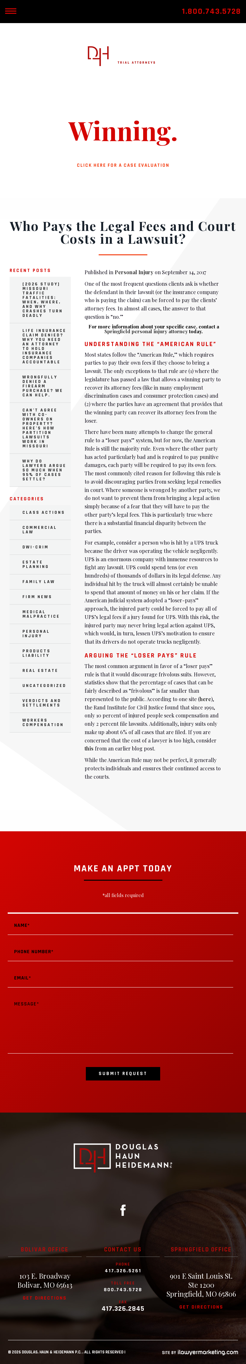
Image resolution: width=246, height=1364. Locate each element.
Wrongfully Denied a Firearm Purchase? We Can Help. (42, 386)
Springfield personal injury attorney (146, 331)
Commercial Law (39, 530)
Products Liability (36, 653)
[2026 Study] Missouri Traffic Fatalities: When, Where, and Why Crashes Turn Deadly (42, 299)
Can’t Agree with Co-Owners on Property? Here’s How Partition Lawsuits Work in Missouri (39, 428)
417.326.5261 (123, 1271)
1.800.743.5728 (211, 11)
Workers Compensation (43, 722)
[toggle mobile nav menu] (10, 11)
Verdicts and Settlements (41, 703)
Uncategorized (44, 686)
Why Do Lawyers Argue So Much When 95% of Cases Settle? (44, 470)
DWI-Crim (35, 547)
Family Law (38, 582)
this (89, 748)
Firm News (37, 597)
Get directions (45, 1298)
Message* (120, 1024)
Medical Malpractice (41, 614)
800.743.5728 (123, 1290)
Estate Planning (35, 564)
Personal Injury (134, 272)
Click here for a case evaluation (123, 165)
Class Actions (43, 512)
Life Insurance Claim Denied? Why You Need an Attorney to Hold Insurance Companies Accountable (44, 346)
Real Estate (40, 671)
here (205, 699)
